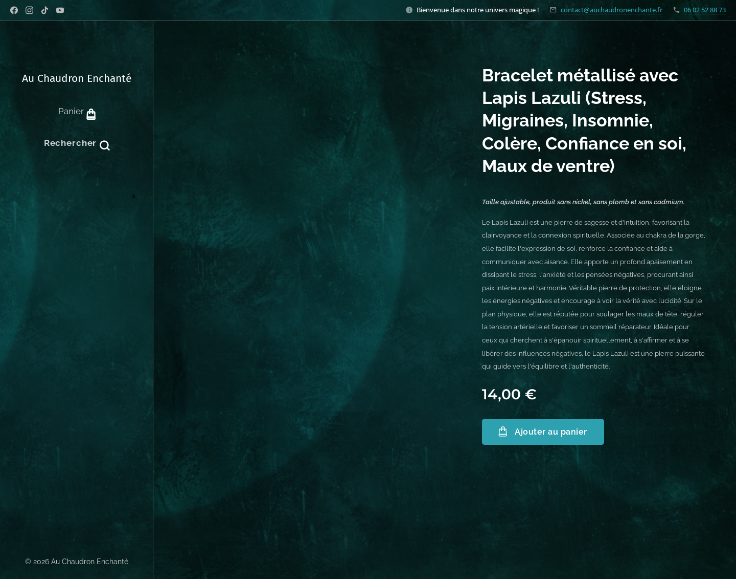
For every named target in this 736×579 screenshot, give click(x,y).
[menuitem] (76, 185)
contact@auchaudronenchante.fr (611, 9)
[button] (77, 143)
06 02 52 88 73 (705, 9)
